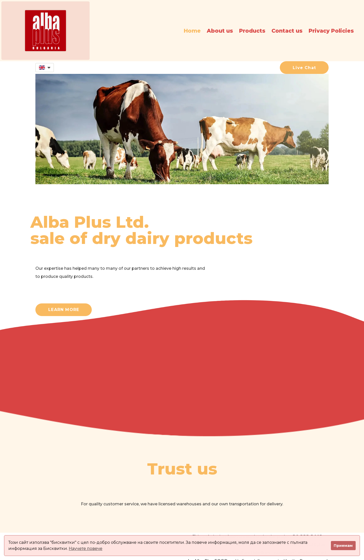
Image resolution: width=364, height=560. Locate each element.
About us (220, 31)
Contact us (287, 31)
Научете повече (85, 548)
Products (252, 31)
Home (192, 31)
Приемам (343, 545)
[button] (44, 67)
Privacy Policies (331, 31)
